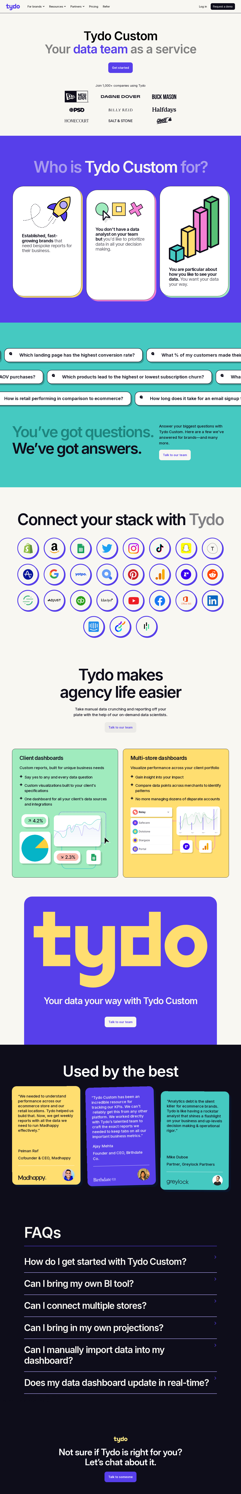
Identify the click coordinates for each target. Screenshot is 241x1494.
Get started (120, 68)
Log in (203, 6)
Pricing (93, 6)
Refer (106, 6)
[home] (13, 7)
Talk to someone (120, 1477)
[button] (36, 6)
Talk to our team (175, 455)
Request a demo (223, 6)
